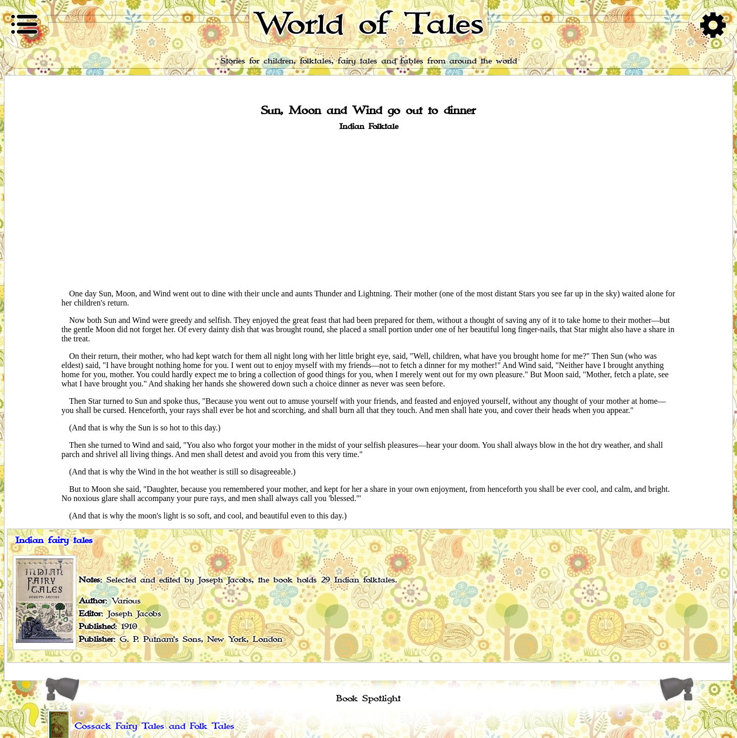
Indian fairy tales (54, 540)
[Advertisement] (368, 209)
